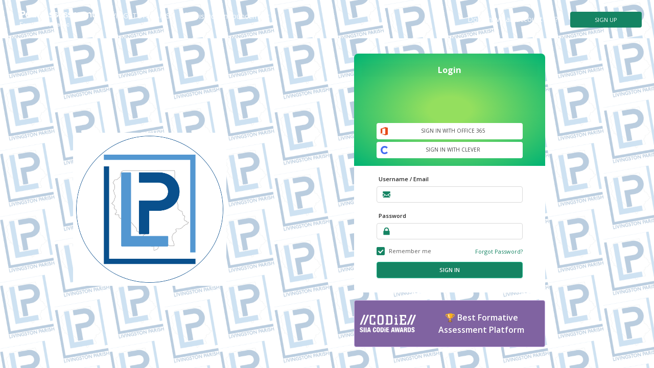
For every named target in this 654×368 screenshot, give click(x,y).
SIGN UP (606, 19)
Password (392, 215)
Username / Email (404, 179)
